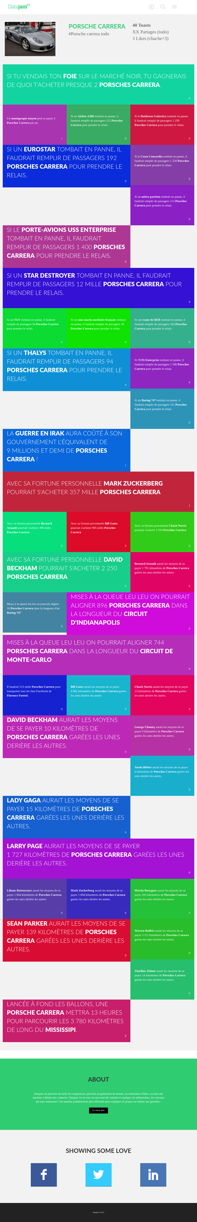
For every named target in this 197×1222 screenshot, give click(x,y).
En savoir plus (98, 1110)
